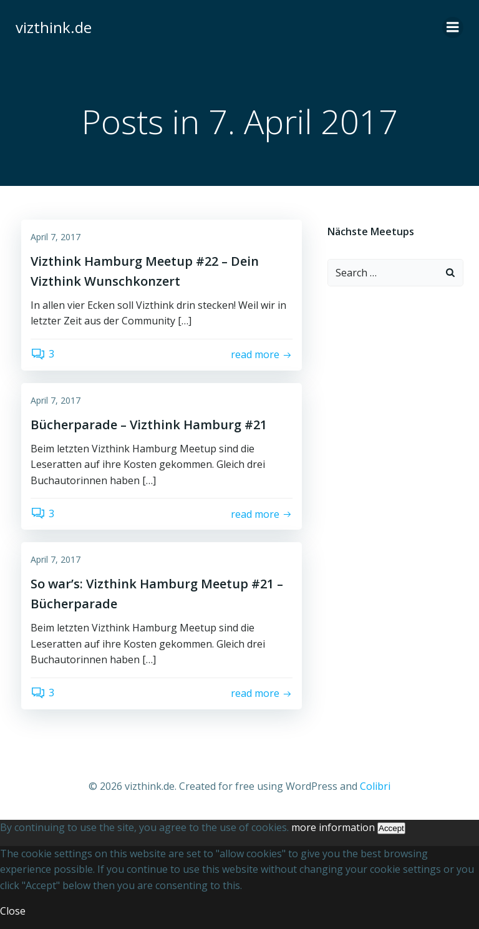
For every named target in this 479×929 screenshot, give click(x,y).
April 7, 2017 (55, 237)
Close (13, 911)
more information (333, 827)
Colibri (375, 786)
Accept (391, 827)
